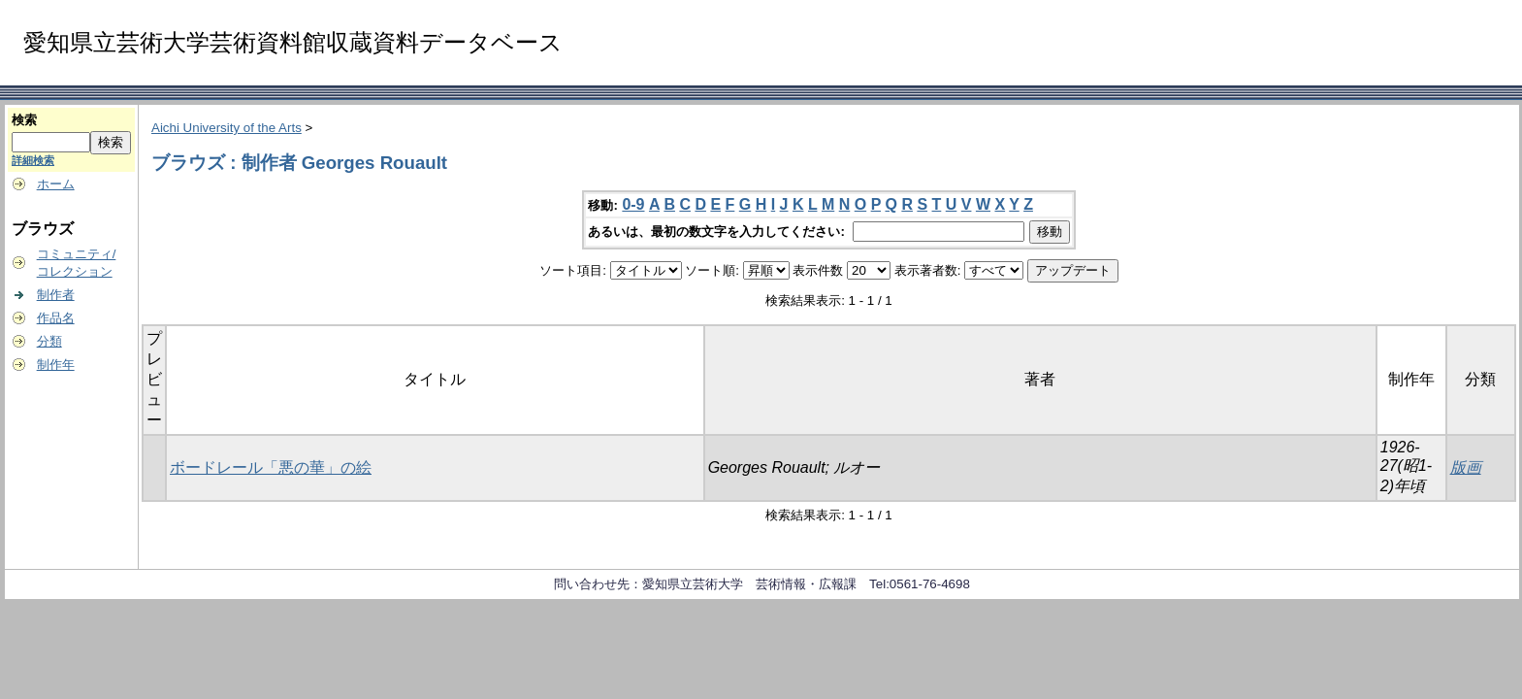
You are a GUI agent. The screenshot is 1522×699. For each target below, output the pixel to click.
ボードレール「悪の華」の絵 (271, 467)
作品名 (56, 318)
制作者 (56, 294)
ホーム (56, 184)
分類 (49, 341)
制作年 (56, 364)
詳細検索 (33, 160)
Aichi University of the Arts (226, 127)
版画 (1465, 467)
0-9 (633, 204)
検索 (24, 120)
